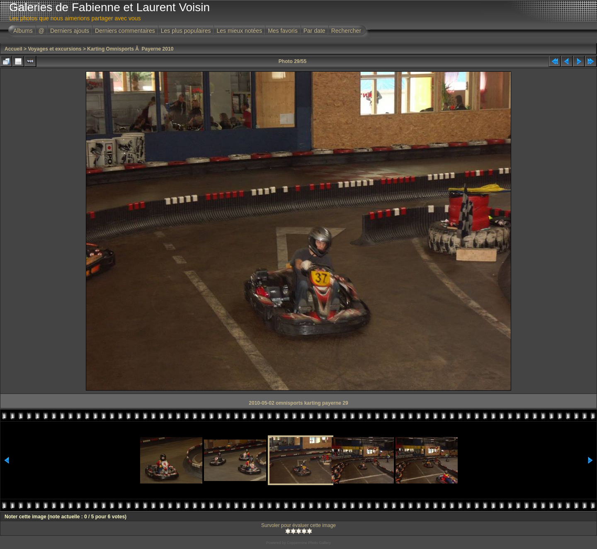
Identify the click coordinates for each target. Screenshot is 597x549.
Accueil (13, 49)
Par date (314, 30)
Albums (23, 30)
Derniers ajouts (69, 30)
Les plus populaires (186, 30)
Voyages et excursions (54, 49)
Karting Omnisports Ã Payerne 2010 (130, 49)
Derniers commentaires (125, 30)
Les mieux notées (239, 30)
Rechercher (346, 30)
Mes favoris (283, 30)
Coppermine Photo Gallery (309, 543)
